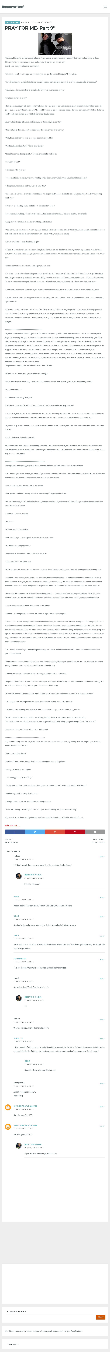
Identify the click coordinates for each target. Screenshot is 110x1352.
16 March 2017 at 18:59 (24, 1041)
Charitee (18, 1038)
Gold (27, 1061)
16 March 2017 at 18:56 (24, 981)
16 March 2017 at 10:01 (24, 859)
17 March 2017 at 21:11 (24, 1109)
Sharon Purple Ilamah (25, 1106)
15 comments (46, 22)
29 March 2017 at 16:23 (34, 878)
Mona (16, 897)
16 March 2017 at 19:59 (34, 1064)
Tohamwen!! (20, 959)
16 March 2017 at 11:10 (24, 919)
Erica (16, 935)
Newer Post (12, 842)
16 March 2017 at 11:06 (24, 900)
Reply (102, 856)
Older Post (98, 842)
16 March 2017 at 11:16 (24, 938)
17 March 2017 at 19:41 (24, 1086)
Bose (16, 916)
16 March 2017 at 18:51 (24, 962)
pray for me (12, 22)
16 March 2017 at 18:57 (24, 1022)
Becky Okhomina (32, 875)
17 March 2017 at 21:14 (24, 1128)
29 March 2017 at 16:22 (34, 1147)
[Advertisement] (55, 1243)
